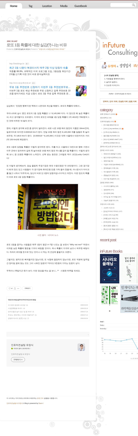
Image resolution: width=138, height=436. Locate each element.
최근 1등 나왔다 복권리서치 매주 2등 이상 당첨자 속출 (38, 67)
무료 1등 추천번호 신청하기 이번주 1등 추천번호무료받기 (39, 87)
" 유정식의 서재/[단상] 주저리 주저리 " (51, 49)
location (47, 6)
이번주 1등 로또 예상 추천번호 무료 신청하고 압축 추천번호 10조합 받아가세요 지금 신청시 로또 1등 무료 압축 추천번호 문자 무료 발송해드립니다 (39, 92)
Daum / (41, 403)
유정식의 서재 (11, 300)
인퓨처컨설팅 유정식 (22, 345)
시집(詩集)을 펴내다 (15, 308)
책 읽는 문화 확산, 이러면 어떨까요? (21, 315)
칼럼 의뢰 (133, 101)
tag (30, 6)
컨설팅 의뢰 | (123, 101)
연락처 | (106, 101)
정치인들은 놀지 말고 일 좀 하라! (19, 312)
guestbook (81, 6)
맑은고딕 (40, 398)
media (64, 6)
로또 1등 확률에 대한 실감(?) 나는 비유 (37, 45)
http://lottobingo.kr (16, 64)
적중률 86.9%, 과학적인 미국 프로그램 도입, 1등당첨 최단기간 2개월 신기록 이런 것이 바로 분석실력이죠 (39, 72)
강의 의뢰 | (113, 101)
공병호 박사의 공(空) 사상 (17, 318)
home (13, 6)
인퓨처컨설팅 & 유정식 (20, 354)
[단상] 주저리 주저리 (21, 300)
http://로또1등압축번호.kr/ (20, 83)
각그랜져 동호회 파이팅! (16, 305)
